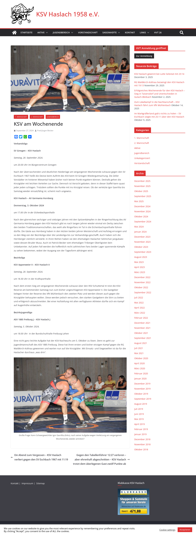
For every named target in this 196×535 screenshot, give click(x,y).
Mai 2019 (139, 419)
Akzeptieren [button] (184, 529)
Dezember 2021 (142, 322)
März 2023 (139, 272)
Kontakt (130, 32)
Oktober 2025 (141, 191)
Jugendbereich (61, 32)
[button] (46, 32)
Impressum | (29, 483)
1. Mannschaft (21, 117)
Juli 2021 (138, 348)
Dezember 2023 (142, 236)
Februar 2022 (141, 317)
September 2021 (142, 338)
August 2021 (140, 343)
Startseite (26, 32)
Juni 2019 (139, 414)
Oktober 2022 (141, 287)
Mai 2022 (139, 302)
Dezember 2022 (142, 277)
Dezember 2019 (142, 383)
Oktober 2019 (141, 393)
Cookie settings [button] (167, 529)
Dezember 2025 (142, 181)
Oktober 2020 (141, 358)
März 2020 (139, 368)
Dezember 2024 (142, 206)
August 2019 (140, 403)
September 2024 (142, 221)
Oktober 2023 (141, 246)
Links (143, 32)
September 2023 (142, 251)
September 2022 (142, 292)
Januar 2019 (140, 434)
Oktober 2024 (141, 216)
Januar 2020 (140, 378)
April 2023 (139, 267)
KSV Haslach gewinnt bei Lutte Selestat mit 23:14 (159, 73)
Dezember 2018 (142, 439)
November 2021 (142, 327)
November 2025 (142, 186)
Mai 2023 (139, 262)
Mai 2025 (139, 201)
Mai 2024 (139, 226)
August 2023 (140, 257)
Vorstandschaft (88, 32)
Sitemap (40, 483)
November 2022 (142, 282)
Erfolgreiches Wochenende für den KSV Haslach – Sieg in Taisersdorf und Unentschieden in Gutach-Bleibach (159, 93)
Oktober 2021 (141, 332)
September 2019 (142, 398)
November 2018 (142, 444)
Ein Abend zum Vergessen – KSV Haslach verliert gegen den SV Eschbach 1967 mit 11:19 (39, 457)
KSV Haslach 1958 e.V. (67, 14)
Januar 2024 (140, 231)
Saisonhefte (109, 32)
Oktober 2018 (141, 449)
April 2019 (139, 424)
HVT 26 (158, 32)
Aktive (41, 32)
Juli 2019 (138, 408)
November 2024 (142, 211)
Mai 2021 (139, 353)
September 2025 (142, 196)
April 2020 (139, 363)
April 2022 (139, 307)
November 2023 (142, 241)
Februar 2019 (141, 429)
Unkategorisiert (142, 158)
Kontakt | (16, 483)
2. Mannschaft (37, 117)
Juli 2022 (138, 297)
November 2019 (142, 388)
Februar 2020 (141, 373)
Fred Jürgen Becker (45, 130)
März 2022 (139, 312)
